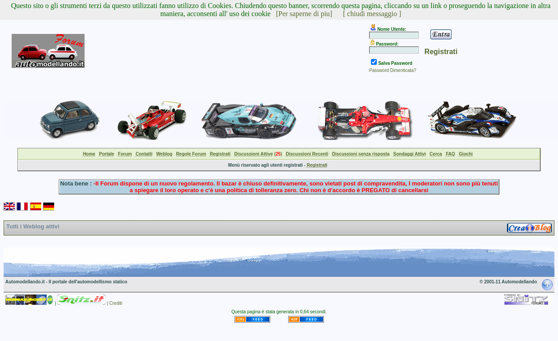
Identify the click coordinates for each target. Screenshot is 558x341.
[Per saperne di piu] (304, 13)
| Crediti (114, 303)
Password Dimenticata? (392, 70)
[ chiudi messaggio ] (372, 13)
